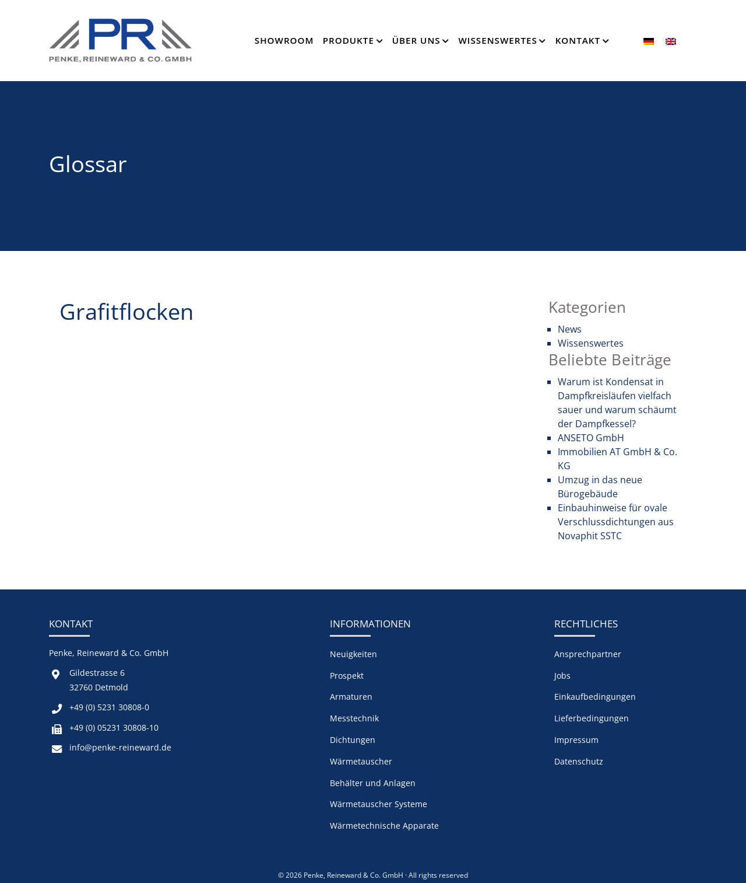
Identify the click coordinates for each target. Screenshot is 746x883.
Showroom (284, 40)
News (570, 329)
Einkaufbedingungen (595, 696)
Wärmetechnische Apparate (384, 825)
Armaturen (351, 696)
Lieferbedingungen (591, 718)
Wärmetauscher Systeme (378, 803)
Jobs (562, 675)
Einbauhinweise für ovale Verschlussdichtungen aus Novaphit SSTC (616, 521)
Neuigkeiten (353, 653)
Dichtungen (352, 739)
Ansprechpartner (587, 653)
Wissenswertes (497, 40)
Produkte (348, 40)
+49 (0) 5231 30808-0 (109, 707)
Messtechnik (354, 718)
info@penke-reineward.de (120, 747)
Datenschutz (578, 761)
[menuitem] (649, 40)
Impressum (576, 739)
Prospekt (347, 675)
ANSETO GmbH (591, 437)
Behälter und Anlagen (373, 782)
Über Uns (416, 40)
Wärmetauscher (361, 761)
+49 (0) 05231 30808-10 (114, 727)
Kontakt (577, 40)
